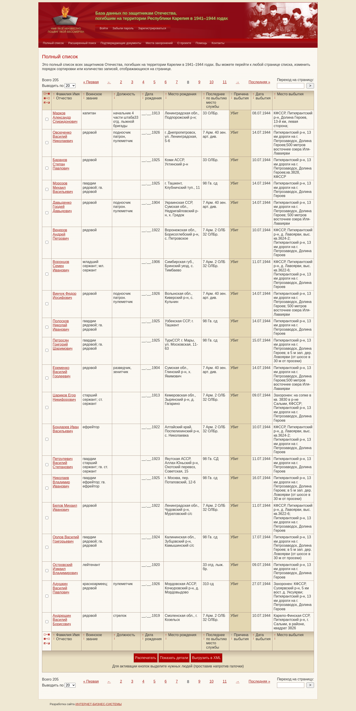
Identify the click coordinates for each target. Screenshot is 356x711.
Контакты (218, 43)
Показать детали (174, 658)
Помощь (201, 43)
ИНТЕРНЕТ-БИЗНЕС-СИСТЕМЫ (98, 704)
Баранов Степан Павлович (61, 164)
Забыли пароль (123, 28)
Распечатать (145, 658)
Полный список (53, 43)
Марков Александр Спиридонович (65, 117)
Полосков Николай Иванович (61, 325)
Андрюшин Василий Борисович (62, 620)
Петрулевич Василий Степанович (63, 463)
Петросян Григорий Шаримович (62, 344)
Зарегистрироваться (152, 28)
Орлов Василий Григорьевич (66, 539)
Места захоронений (159, 43)
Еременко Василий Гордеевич (61, 372)
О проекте (184, 43)
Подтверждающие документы (121, 43)
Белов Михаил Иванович (65, 508)
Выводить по (53, 86)
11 (225, 82)
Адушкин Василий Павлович (61, 588)
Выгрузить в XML (206, 658)
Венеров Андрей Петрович (61, 234)
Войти (104, 28)
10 (212, 82)
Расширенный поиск (82, 43)
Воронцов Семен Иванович (61, 266)
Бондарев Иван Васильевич (66, 429)
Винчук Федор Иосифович (64, 296)
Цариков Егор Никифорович (64, 397)
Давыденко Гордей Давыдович (62, 207)
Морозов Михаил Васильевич (63, 187)
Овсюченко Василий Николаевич (63, 136)
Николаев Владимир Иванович (61, 482)
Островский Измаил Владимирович (65, 569)
